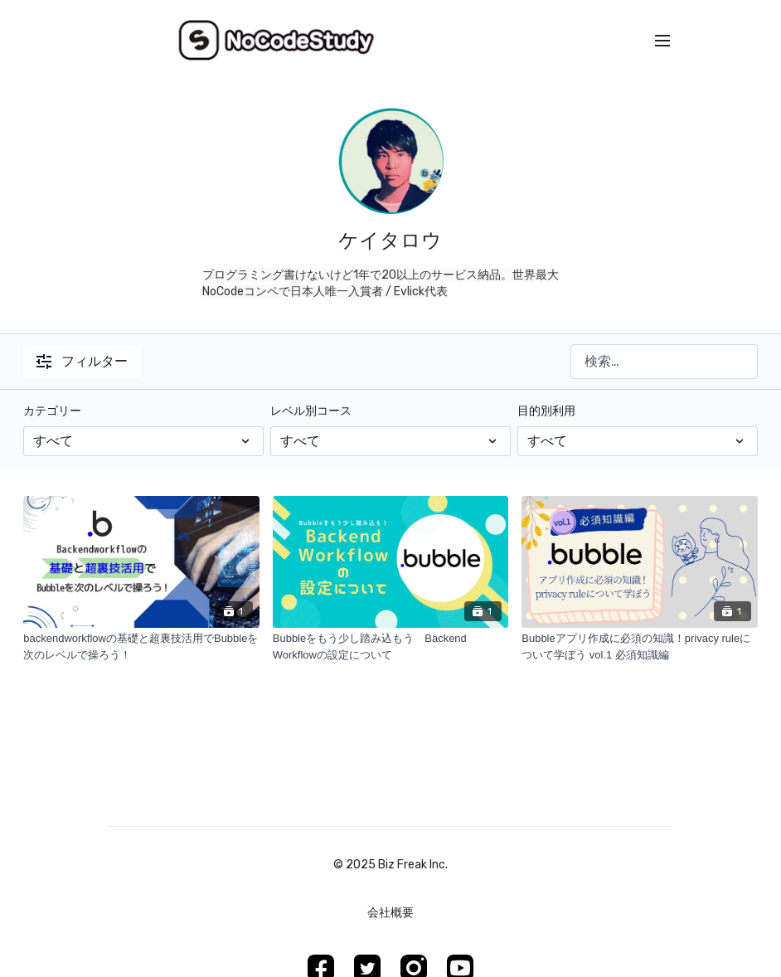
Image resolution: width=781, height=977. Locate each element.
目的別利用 (546, 411)
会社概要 (390, 913)
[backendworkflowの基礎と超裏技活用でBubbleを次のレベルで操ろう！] (141, 646)
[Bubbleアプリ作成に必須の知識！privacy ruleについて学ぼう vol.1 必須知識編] (639, 646)
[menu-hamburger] (662, 41)
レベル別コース (311, 411)
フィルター (82, 361)
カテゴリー (52, 411)
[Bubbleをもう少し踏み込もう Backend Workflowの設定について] (391, 646)
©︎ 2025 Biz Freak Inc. (390, 865)
